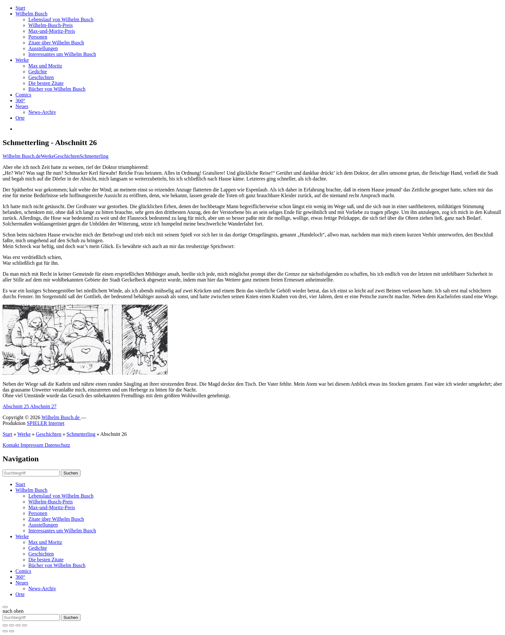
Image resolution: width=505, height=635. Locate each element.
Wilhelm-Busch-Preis (50, 25)
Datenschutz (57, 445)
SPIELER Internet (45, 423)
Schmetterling (94, 156)
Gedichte (37, 71)
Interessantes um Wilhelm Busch (62, 54)
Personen (37, 37)
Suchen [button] (70, 473)
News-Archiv (42, 112)
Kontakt (12, 445)
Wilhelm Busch (31, 13)
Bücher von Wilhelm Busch (56, 89)
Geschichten (41, 77)
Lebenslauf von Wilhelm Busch (60, 19)
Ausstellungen (43, 48)
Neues (21, 106)
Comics (23, 94)
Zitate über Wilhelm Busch (56, 42)
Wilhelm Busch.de (22, 156)
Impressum (33, 445)
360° (20, 100)
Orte (19, 118)
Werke (22, 60)
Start (20, 8)
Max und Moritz (45, 66)
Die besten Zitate (45, 83)
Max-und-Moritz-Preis (51, 31)
